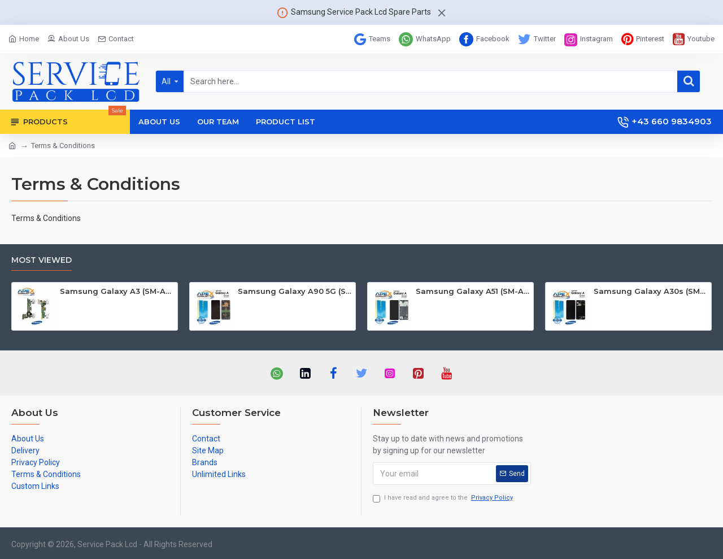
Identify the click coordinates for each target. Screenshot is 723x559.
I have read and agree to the (444, 498)
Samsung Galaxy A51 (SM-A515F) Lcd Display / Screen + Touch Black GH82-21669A (472, 291)
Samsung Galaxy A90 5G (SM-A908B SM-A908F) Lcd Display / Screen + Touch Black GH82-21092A (294, 291)
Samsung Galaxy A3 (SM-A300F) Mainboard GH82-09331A (116, 291)
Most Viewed (41, 260)
